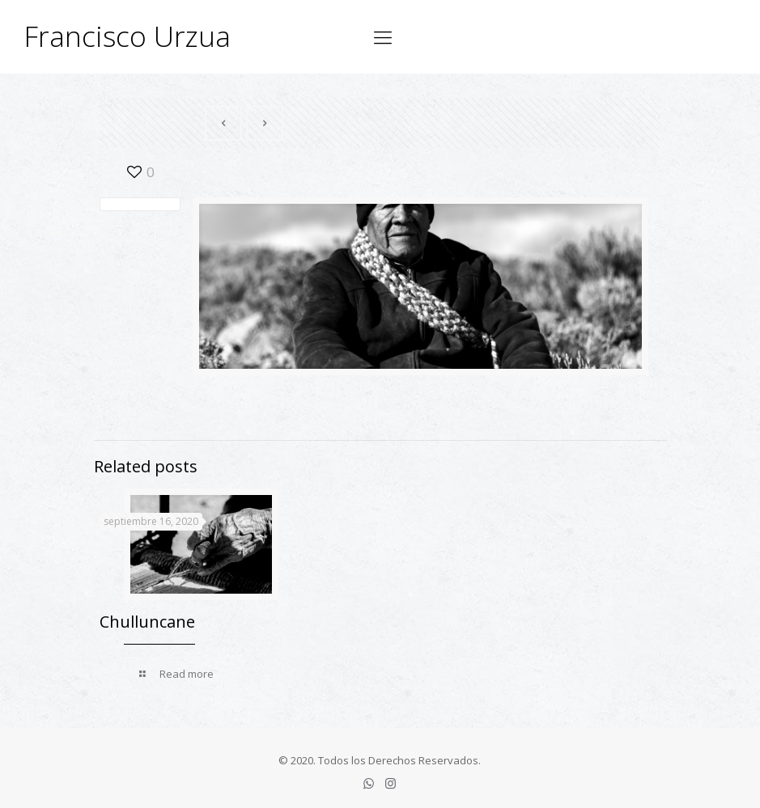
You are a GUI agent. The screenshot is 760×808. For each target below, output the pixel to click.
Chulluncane (147, 621)
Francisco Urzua (127, 36)
